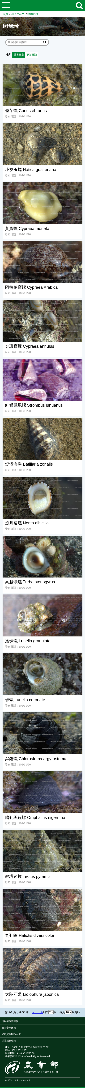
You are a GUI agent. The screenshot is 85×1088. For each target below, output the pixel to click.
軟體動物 (32, 14)
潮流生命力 (18, 14)
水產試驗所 (25, 1081)
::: (84, 1022)
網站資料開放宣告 (11, 1035)
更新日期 (32, 55)
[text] (24, 42)
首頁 (5, 14)
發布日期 (19, 55)
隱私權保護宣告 (10, 1022)
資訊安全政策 (9, 1028)
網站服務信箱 (9, 1041)
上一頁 (39, 1012)
